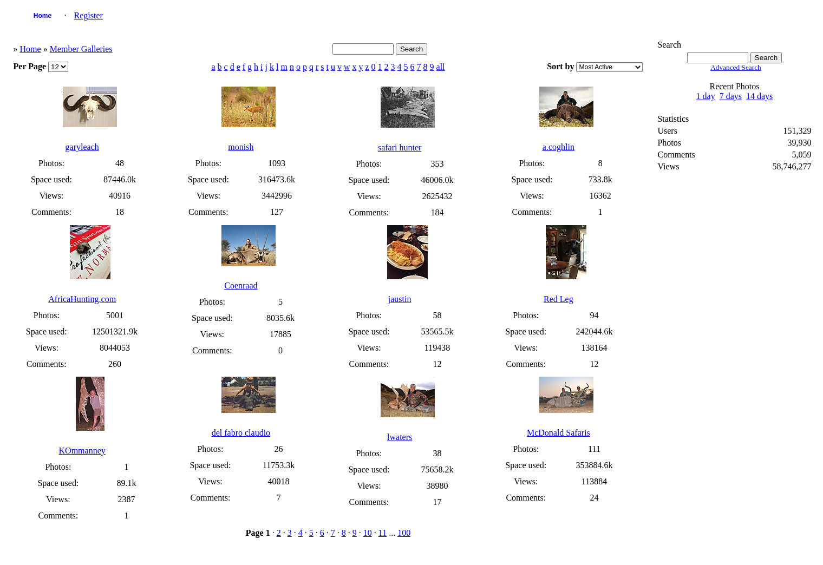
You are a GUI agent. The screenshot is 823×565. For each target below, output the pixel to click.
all (440, 66)
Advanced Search (735, 67)
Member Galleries (81, 49)
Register (88, 15)
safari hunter (399, 147)
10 (367, 532)
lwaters (399, 437)
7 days (731, 96)
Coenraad (240, 285)
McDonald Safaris (558, 432)
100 (403, 532)
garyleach (82, 147)
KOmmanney (82, 450)
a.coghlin (558, 147)
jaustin (400, 299)
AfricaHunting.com (82, 299)
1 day (705, 96)
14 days (759, 96)
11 (382, 532)
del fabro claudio (241, 432)
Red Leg (558, 299)
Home (42, 15)
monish (240, 147)
